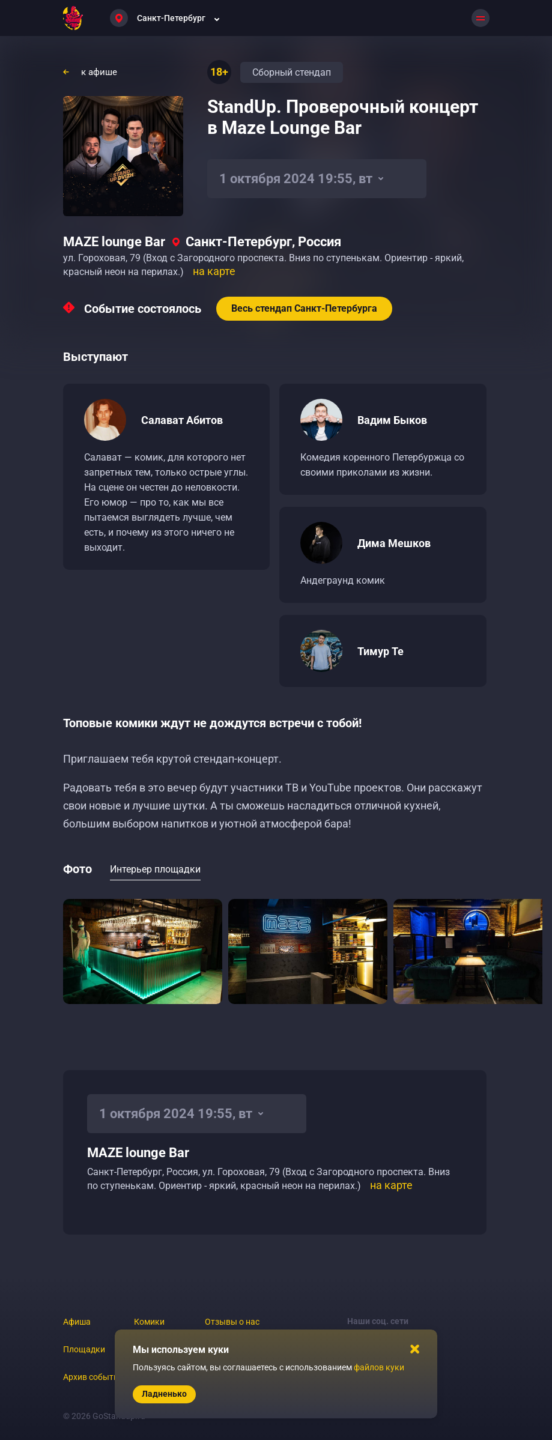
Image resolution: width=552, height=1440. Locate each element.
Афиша (77, 1322)
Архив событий (93, 1377)
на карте (214, 271)
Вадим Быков (392, 420)
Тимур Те (380, 651)
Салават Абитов (182, 420)
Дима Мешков (394, 543)
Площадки (84, 1349)
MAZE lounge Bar (114, 241)
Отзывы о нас (232, 1322)
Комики (149, 1322)
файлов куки (379, 1367)
